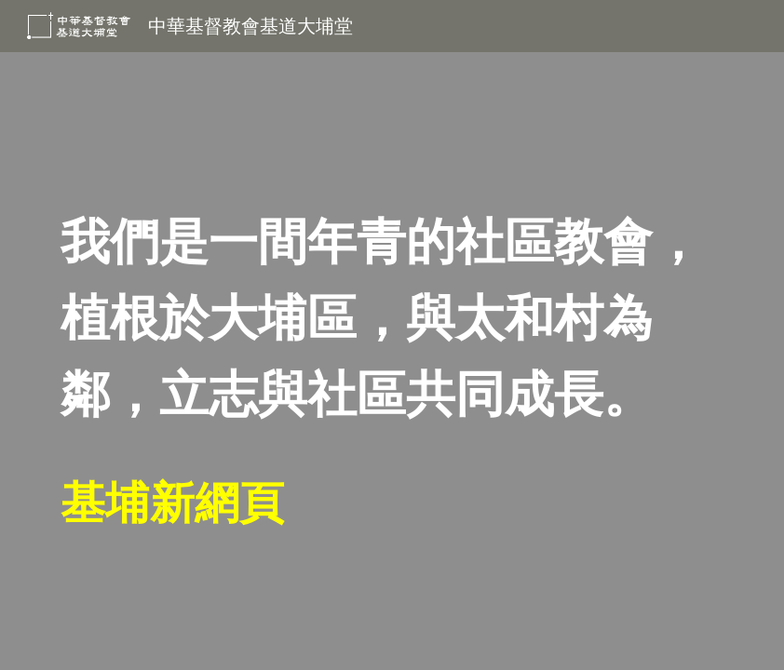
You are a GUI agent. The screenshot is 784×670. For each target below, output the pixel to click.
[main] (391, 361)
